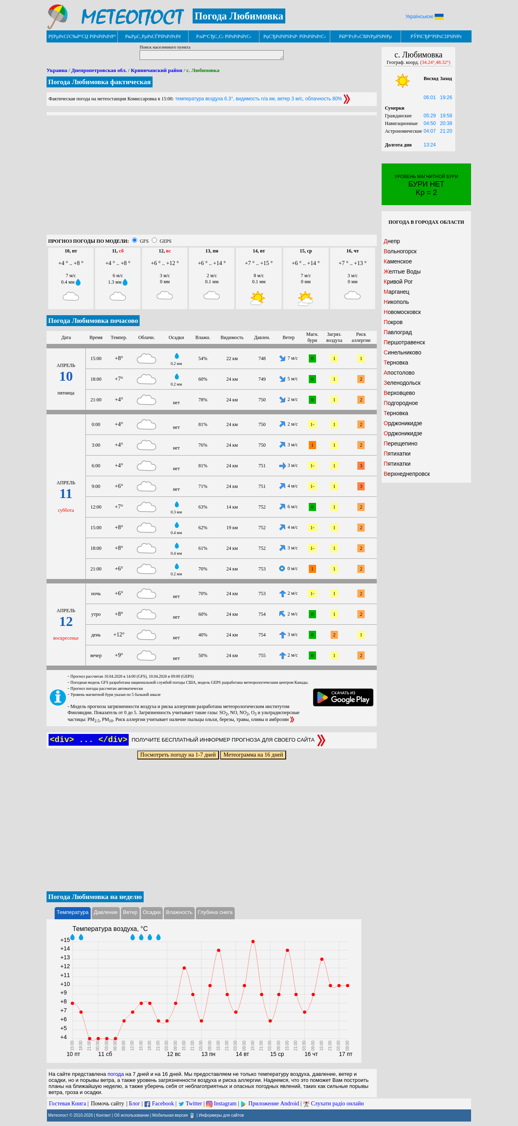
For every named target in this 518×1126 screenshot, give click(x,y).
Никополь (396, 302)
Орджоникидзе (403, 423)
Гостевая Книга (67, 1104)
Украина (57, 70)
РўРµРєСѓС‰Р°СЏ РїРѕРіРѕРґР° (82, 36)
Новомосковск (402, 312)
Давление (106, 912)
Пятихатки (397, 453)
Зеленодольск (402, 383)
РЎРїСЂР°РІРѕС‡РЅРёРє (436, 36)
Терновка (396, 362)
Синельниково (402, 352)
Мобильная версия (170, 1115)
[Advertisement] (212, 178)
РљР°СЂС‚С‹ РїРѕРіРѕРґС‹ (224, 36)
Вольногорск (400, 251)
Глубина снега (215, 912)
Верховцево (399, 393)
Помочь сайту (107, 1104)
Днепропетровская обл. (99, 70)
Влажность (179, 912)
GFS (144, 241)
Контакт (103, 1115)
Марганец (397, 291)
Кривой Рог (398, 281)
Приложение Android (273, 1104)
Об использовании (131, 1115)
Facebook (163, 1104)
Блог (134, 1104)
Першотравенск (404, 342)
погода (116, 1074)
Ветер (130, 912)
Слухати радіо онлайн (337, 1104)
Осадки (152, 912)
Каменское (398, 261)
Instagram (225, 1104)
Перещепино (401, 443)
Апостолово (399, 372)
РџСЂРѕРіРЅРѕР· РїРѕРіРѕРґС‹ (294, 36)
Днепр (392, 241)
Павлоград (398, 332)
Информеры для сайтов (221, 1115)
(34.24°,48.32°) (435, 62)
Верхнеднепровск (407, 474)
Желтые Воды (402, 271)
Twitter (194, 1104)
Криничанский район (156, 70)
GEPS (165, 241)
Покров (393, 322)
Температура (73, 912)
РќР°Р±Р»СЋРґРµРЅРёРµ (365, 36)
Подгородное (401, 403)
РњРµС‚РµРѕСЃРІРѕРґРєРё (153, 36)
